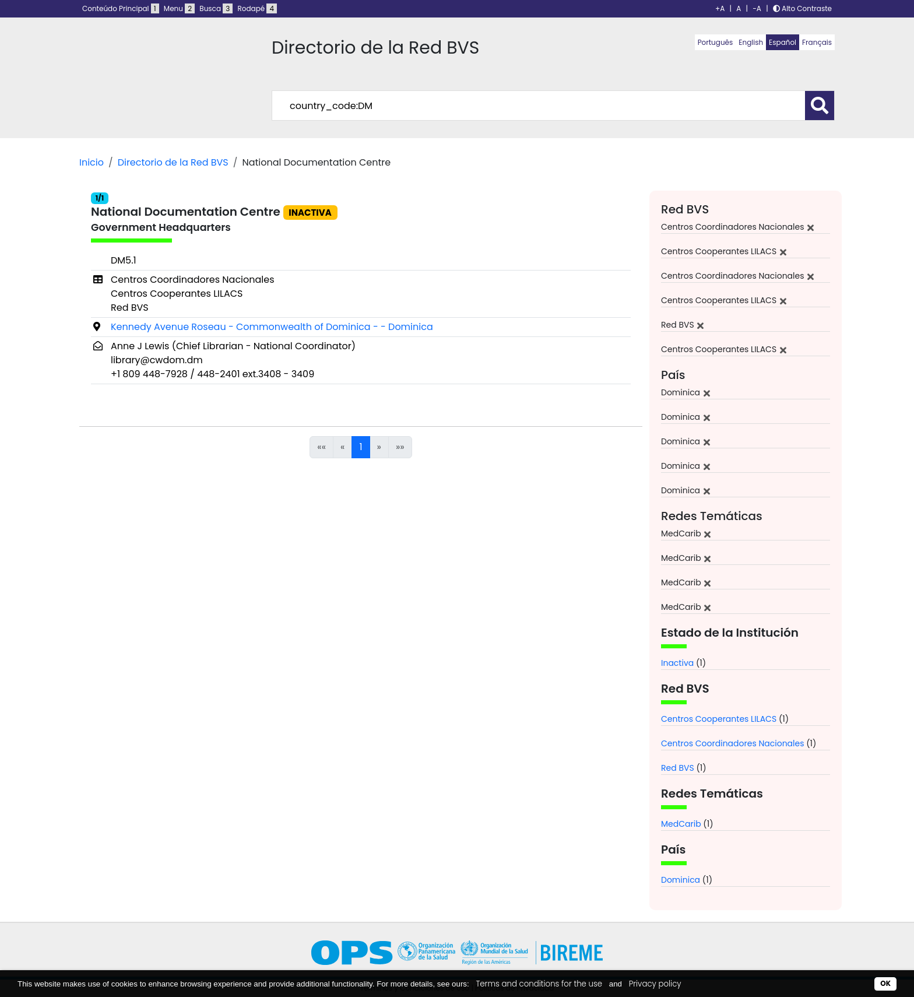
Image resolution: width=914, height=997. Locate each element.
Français (817, 42)
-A (757, 8)
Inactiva (677, 663)
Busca (216, 8)
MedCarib (681, 824)
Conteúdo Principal (120, 8)
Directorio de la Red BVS (173, 162)
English (751, 42)
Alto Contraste (802, 8)
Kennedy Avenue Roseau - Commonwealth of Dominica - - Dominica (272, 326)
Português (715, 42)
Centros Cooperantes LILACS (718, 719)
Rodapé (257, 8)
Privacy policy (655, 983)
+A (720, 8)
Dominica (680, 880)
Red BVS (677, 768)
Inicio (91, 162)
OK (885, 983)
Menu (179, 8)
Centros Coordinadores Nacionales (732, 743)
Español (782, 42)
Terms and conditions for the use (539, 983)
